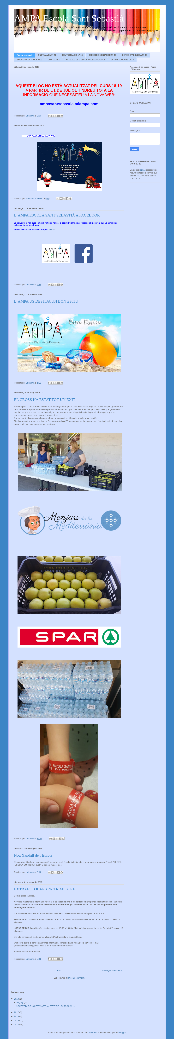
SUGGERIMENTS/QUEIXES (29, 60)
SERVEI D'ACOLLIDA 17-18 (134, 55)
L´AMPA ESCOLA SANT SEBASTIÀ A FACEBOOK (57, 215)
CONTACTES (54, 60)
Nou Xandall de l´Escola (33, 855)
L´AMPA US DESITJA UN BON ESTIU (46, 301)
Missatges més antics (112, 970)
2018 (16, 999)
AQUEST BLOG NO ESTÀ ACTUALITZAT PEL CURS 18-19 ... (45, 1006)
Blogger (122, 1032)
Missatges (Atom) (76, 978)
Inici (59, 970)
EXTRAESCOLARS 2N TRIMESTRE (44, 889)
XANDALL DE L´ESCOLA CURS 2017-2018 (85, 60)
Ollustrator (92, 1032)
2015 (16, 1020)
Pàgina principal (24, 55)
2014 (16, 1024)
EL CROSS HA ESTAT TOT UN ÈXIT (44, 399)
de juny (20, 1002)
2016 (16, 1016)
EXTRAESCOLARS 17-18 (122, 60)
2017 (16, 1012)
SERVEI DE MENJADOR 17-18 (102, 55)
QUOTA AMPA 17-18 (47, 55)
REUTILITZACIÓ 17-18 (72, 55)
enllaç (52, 229)
